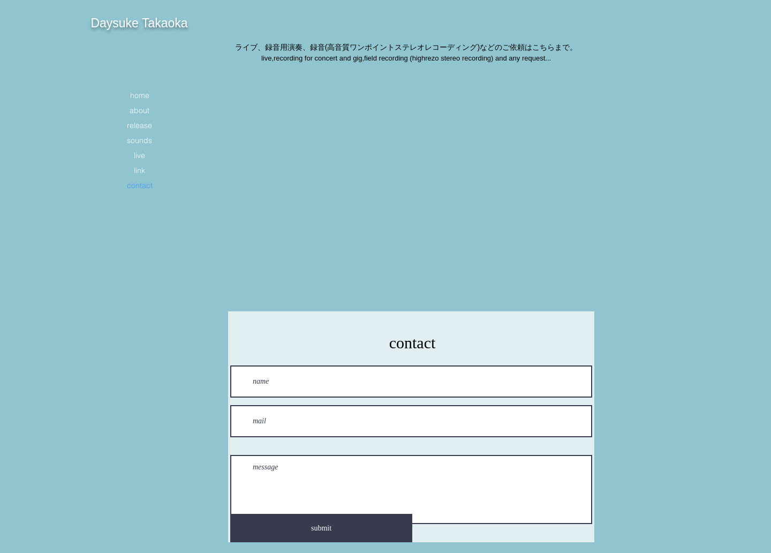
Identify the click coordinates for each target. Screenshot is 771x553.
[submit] (321, 528)
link (139, 170)
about (139, 110)
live (139, 155)
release (139, 125)
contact (140, 185)
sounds (139, 140)
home (139, 95)
